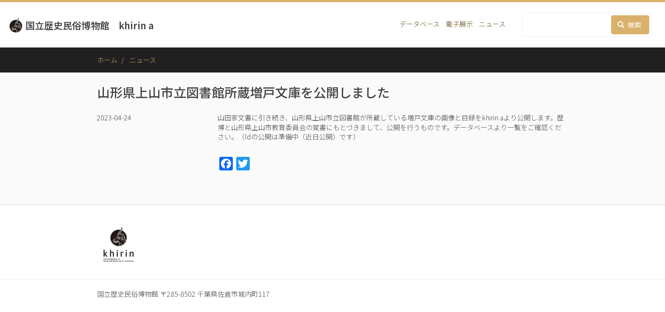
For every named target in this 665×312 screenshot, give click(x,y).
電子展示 (459, 24)
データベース (420, 24)
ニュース (492, 24)
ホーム (107, 60)
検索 (629, 25)
